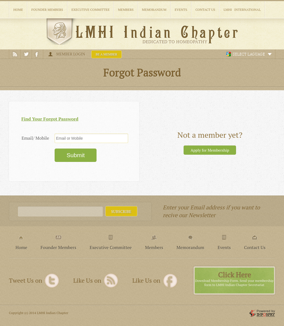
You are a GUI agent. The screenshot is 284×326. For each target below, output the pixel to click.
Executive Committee (91, 9)
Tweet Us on (25, 280)
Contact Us (205, 9)
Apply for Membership (210, 150)
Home (18, 9)
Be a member (106, 54)
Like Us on (87, 280)
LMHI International (242, 9)
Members (125, 9)
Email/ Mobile (35, 138)
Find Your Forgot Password (49, 119)
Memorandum (154, 9)
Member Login (70, 54)
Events (181, 9)
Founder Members (47, 9)
